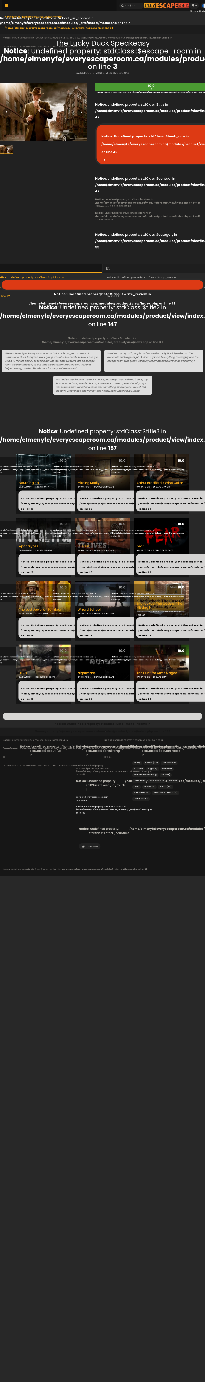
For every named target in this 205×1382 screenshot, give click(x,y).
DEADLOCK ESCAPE (104, 486)
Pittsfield (138, 768)
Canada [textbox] (92, 846)
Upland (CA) (151, 762)
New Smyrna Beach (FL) (165, 792)
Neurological (29, 483)
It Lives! (83, 546)
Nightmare (86, 673)
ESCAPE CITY (42, 486)
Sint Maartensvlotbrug (145, 774)
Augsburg (152, 768)
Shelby (137, 762)
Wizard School (89, 610)
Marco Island (169, 762)
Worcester (167, 768)
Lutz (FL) (165, 774)
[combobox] (194, 6)
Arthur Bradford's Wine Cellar (159, 483)
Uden (136, 786)
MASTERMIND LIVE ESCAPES (112, 73)
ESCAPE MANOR (161, 486)
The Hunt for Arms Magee (156, 673)
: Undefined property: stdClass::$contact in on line (114, 809)
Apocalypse (28, 546)
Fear (140, 546)
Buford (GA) (165, 786)
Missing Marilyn (90, 483)
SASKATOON (83, 73)
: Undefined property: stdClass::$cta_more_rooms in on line (102, 716)
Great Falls (139, 780)
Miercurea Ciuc (141, 792)
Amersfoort (149, 786)
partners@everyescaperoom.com (92, 797)
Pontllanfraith (157, 780)
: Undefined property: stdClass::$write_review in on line (102, 285)
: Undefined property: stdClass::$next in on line (69, 503)
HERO (23, 673)
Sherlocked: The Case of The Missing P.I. (159, 606)
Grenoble (173, 780)
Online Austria (141, 798)
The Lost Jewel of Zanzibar (40, 610)
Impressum (81, 800)
